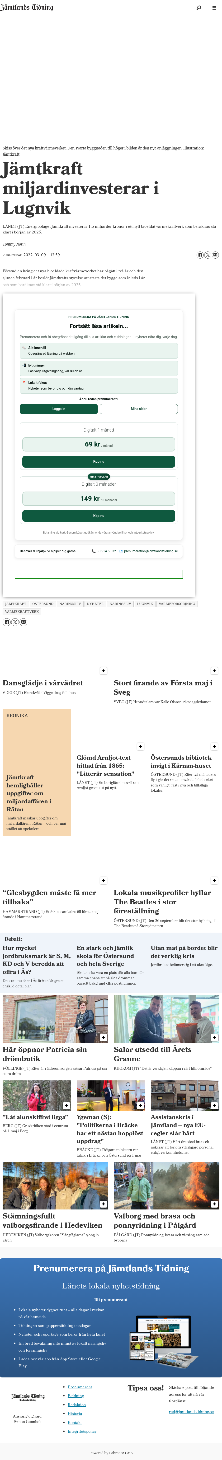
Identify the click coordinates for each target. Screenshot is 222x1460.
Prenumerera (80, 1387)
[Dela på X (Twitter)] (207, 255)
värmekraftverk (22, 612)
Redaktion (77, 1405)
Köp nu (98, 461)
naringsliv (120, 604)
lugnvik (145, 604)
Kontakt (75, 1423)
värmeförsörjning (177, 604)
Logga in (58, 409)
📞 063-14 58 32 (104, 551)
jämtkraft (16, 604)
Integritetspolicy (82, 1431)
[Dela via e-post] (215, 255)
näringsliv (70, 604)
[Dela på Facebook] (200, 255)
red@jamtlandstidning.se (191, 1412)
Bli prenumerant (111, 1299)
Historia (75, 1414)
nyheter (95, 604)
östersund (43, 604)
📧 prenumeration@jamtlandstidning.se (148, 551)
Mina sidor (138, 409)
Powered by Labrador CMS (111, 1453)
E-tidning (76, 1396)
